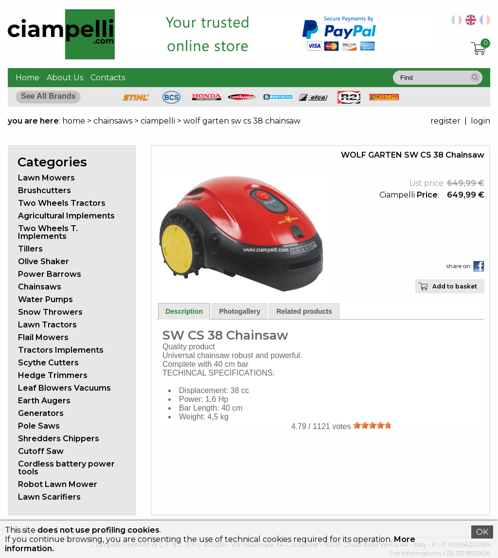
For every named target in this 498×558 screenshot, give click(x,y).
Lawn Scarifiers (49, 497)
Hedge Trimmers (53, 375)
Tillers (30, 248)
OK (482, 532)
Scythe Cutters (48, 362)
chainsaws (112, 121)
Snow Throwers (50, 312)
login (480, 121)
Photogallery (239, 311)
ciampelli (158, 121)
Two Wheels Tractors (62, 203)
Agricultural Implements (66, 215)
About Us (65, 77)
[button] (475, 77)
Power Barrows (49, 274)
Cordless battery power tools (66, 467)
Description (184, 311)
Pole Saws (39, 426)
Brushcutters (44, 190)
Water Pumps (45, 299)
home (73, 121)
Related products (304, 311)
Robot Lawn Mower (57, 484)
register (445, 121)
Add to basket (454, 286)
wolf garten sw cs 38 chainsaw (242, 121)
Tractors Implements (61, 350)
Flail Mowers (43, 337)
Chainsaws (39, 286)
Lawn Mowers (46, 177)
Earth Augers (44, 400)
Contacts (107, 77)
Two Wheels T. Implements (48, 232)
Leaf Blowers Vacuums (64, 388)
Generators (41, 413)
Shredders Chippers (58, 438)
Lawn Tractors (47, 324)
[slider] (372, 425)
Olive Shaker (43, 261)
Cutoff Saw (41, 451)
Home (27, 77)
